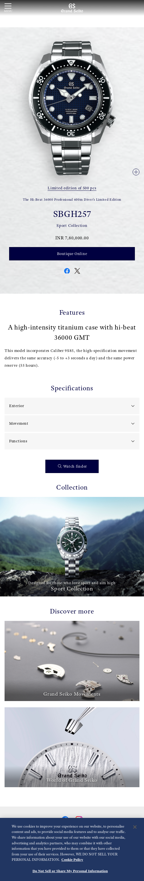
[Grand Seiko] (72, 8)
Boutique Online (72, 253)
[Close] (135, 827)
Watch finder (72, 466)
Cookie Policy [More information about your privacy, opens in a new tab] (72, 860)
